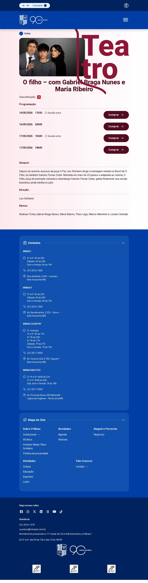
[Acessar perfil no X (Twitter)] (34, 512)
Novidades (64, 428)
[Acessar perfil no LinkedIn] (41, 512)
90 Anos (27, 439)
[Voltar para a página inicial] (74, 550)
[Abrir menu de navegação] (125, 20)
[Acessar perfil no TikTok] (61, 512)
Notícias (62, 439)
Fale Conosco (84, 460)
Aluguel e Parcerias (105, 428)
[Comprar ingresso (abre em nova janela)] (116, 115)
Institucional (29, 434)
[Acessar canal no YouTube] (54, 512)
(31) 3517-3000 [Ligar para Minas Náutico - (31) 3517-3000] (35, 389)
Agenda (62, 434)
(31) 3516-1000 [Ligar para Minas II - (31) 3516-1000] (35, 306)
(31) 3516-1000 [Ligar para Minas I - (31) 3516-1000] (35, 270)
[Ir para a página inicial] (33, 20)
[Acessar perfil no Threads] (48, 512)
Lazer (26, 481)
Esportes (28, 476)
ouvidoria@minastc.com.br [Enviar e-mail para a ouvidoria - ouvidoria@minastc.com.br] (32, 529)
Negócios (99, 434)
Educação (28, 471)
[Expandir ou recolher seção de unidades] (74, 243)
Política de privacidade (35, 453)
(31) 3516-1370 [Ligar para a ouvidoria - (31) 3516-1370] (27, 525)
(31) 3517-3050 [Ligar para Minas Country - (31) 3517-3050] (35, 353)
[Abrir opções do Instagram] (28, 512)
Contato (80, 466)
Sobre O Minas (32, 428)
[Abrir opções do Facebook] (21, 512)
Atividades (29, 460)
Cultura (27, 466)
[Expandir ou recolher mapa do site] (74, 420)
